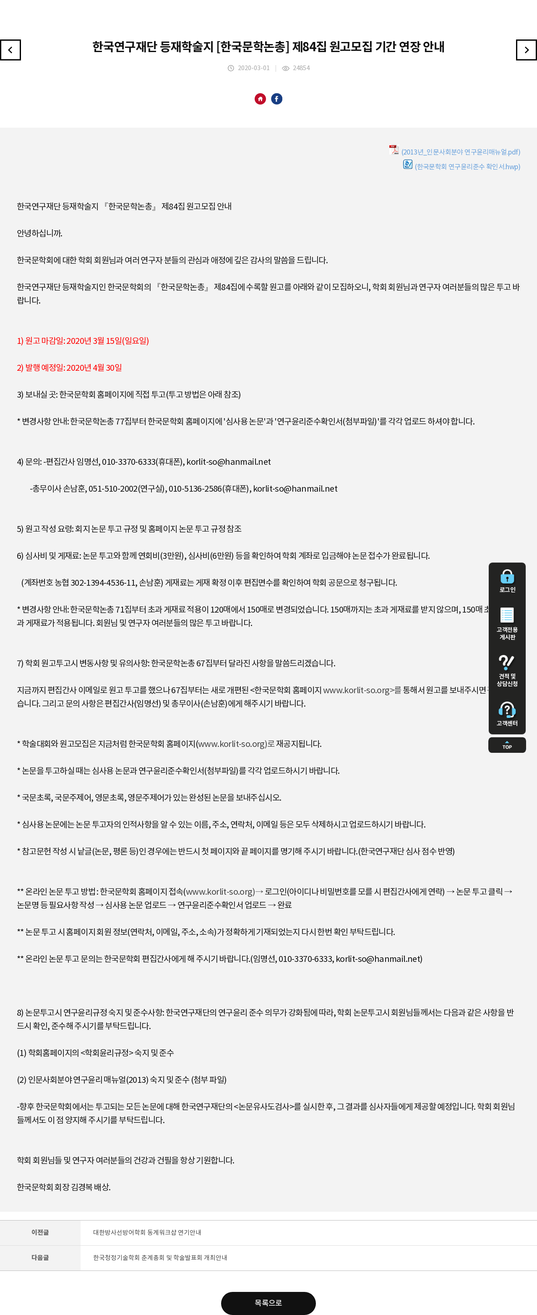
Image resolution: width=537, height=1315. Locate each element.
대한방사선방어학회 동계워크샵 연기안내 (147, 1232)
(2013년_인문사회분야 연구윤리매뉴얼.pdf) (454, 150)
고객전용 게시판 (507, 624)
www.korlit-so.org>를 (362, 691)
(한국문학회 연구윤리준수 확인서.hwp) (461, 165)
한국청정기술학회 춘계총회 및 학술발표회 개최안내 (160, 1258)
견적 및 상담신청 (507, 671)
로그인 (507, 581)
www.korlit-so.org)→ (224, 892)
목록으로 (268, 1303)
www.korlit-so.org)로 (236, 744)
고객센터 (507, 714)
